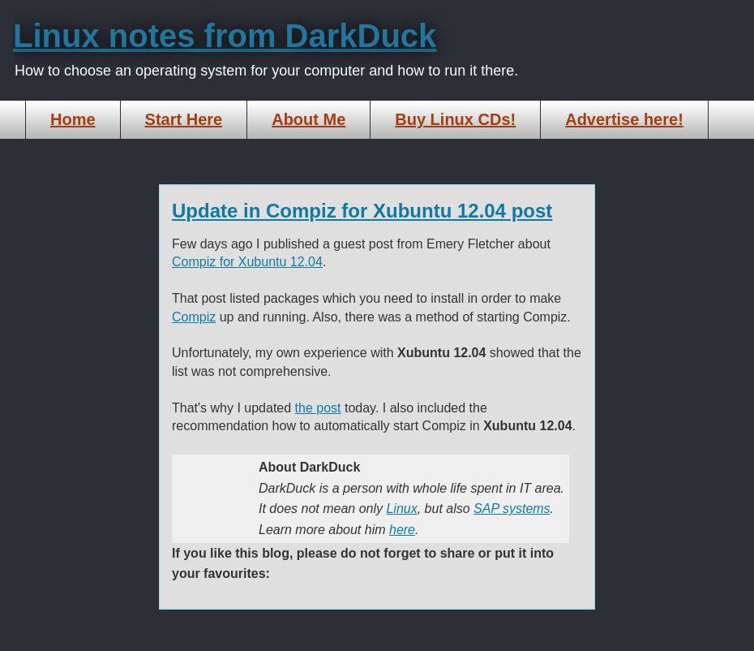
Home (73, 119)
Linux (401, 508)
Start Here (184, 119)
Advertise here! (624, 119)
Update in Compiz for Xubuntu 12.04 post (362, 211)
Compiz (194, 317)
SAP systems (512, 508)
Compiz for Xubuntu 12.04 (247, 262)
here (402, 530)
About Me (308, 119)
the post (318, 408)
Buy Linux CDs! (455, 119)
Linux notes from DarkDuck (224, 36)
